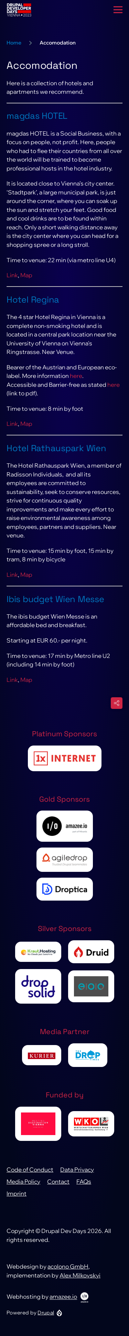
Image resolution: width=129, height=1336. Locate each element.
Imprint (16, 1193)
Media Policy (23, 1181)
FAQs (83, 1181)
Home (14, 42)
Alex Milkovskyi (80, 1275)
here (76, 375)
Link (12, 275)
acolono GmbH (67, 1266)
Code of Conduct (30, 1169)
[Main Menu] (118, 9)
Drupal (45, 1312)
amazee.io (63, 1296)
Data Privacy (77, 1169)
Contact (58, 1181)
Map (26, 275)
